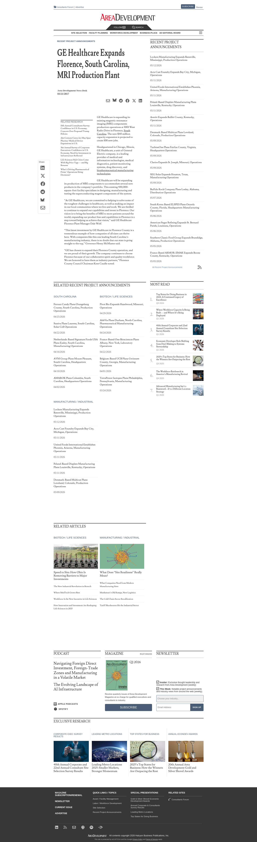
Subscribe (188, 6)
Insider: (177, 683)
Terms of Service (152, 839)
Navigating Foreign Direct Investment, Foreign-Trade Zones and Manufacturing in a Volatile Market (76, 670)
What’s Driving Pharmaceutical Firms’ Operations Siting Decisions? (75, 172)
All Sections (200, 33)
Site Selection (99, 808)
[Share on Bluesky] (44, 200)
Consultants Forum (64, 7)
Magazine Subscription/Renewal (68, 794)
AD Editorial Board (169, 33)
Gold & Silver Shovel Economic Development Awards (145, 800)
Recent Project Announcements (76, 41)
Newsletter (62, 801)
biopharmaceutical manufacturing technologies (115, 172)
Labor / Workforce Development (107, 803)
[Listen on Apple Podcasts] (77, 704)
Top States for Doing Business (144, 816)
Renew (199, 7)
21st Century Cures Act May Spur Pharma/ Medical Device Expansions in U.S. (76, 141)
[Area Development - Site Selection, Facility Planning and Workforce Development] (128, 17)
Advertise (79, 7)
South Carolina (65, 296)
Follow (120, 27)
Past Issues (146, 654)
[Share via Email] (44, 208)
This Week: (179, 690)
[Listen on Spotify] (77, 709)
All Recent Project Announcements (167, 267)
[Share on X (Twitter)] (44, 176)
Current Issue (63, 807)
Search (138, 27)
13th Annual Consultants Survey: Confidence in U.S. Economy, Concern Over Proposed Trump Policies (75, 129)
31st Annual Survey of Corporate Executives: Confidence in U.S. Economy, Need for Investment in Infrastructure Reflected (76, 151)
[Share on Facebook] (44, 184)
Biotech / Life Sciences (116, 296)
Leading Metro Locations (142, 812)
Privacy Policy (137, 839)
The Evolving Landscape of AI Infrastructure (76, 687)
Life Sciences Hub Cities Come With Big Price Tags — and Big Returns (75, 162)
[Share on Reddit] (44, 192)
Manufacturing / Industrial (73, 401)
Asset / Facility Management (105, 799)
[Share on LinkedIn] (44, 168)
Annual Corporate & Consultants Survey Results (145, 806)
